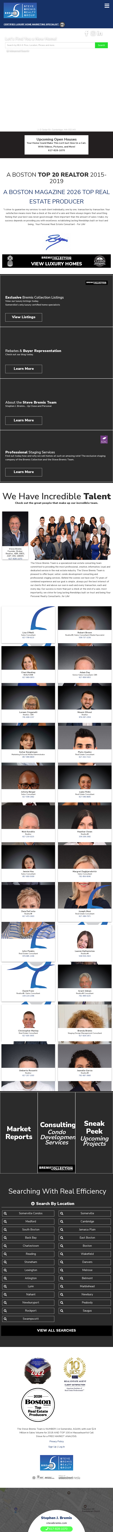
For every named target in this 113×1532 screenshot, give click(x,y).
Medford (30, 1162)
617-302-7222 (85, 698)
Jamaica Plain (87, 1171)
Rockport (30, 1252)
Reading (31, 1195)
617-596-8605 (85, 738)
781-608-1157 (28, 658)
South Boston (30, 1171)
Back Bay (31, 1179)
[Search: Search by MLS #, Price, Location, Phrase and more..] (50, 45)
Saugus (87, 1252)
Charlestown (31, 1187)
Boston (87, 1187)
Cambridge (87, 1162)
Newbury (87, 1235)
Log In (61, 1387)
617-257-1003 (28, 1016)
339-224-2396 (28, 937)
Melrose (87, 1211)
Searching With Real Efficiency (57, 1132)
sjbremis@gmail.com (58, 1482)
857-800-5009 (28, 817)
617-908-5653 (85, 618)
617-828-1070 (15, 499)
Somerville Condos (31, 1154)
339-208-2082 (85, 777)
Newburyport (30, 1244)
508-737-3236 (85, 578)
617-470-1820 (28, 857)
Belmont (87, 1219)
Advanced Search (19, 50)
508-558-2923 (85, 897)
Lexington (31, 1211)
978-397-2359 (85, 658)
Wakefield (87, 1195)
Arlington (31, 1219)
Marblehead (87, 1227)
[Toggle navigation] (107, 6)
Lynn (31, 1227)
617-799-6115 (28, 578)
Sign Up (52, 1387)
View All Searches (56, 1271)
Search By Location (55, 1144)
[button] (101, 45)
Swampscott (31, 1260)
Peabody (87, 1244)
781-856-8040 (85, 817)
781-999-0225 (85, 937)
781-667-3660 (85, 1016)
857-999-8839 (28, 698)
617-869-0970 (28, 618)
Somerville (87, 1154)
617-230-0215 (28, 777)
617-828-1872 (85, 977)
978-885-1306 (28, 897)
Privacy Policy (56, 1382)
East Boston (87, 1179)
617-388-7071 (85, 857)
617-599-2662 (28, 738)
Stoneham (30, 1203)
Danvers (87, 1203)
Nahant (30, 1235)
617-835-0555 (28, 977)
